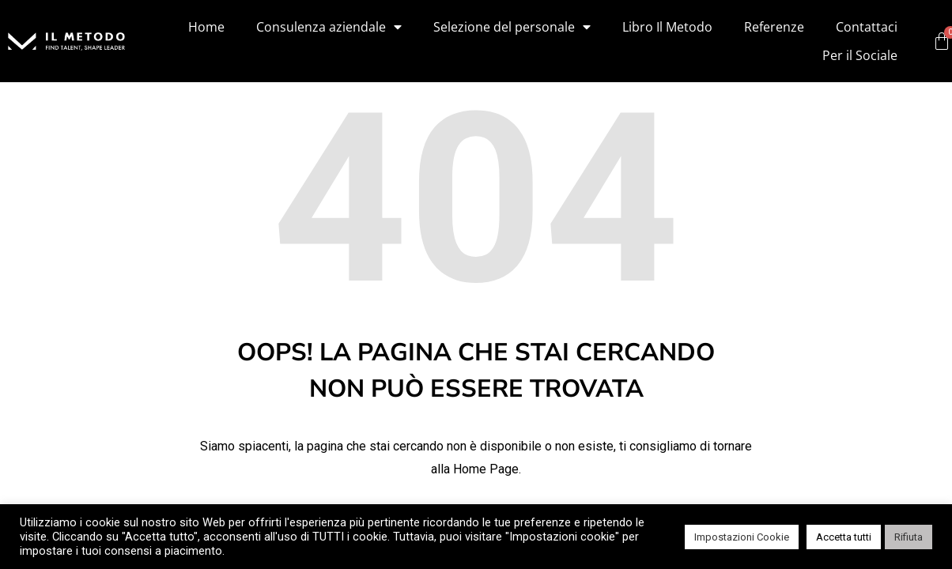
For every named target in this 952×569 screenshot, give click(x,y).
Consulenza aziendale (329, 27)
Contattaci (866, 27)
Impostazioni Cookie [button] (741, 537)
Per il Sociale (859, 55)
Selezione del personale (512, 27)
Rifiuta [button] (908, 537)
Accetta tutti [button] (843, 537)
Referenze (774, 27)
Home (206, 27)
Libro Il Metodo (667, 27)
